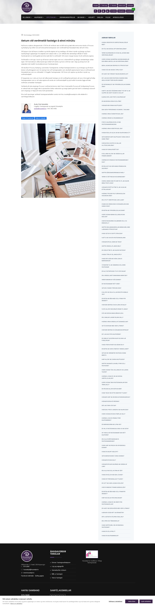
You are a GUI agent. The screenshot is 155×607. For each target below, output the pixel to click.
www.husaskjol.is (28, 574)
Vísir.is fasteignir (57, 579)
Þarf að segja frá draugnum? (112, 499)
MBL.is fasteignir (57, 575)
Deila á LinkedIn (41, 118)
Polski (108, 17)
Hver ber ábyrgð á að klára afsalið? (114, 305)
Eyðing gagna (39, 577)
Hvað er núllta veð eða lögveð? (112, 476)
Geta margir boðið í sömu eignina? (113, 457)
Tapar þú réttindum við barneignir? (113, 177)
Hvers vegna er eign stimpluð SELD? (113, 415)
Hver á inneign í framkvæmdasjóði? (114, 488)
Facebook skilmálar (27, 577)
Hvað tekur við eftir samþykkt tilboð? (114, 394)
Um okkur (80, 17)
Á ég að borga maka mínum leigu (112, 314)
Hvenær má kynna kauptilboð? (112, 105)
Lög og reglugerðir (58, 568)
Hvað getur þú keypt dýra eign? (112, 234)
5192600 (113, 11)
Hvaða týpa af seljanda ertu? (112, 255)
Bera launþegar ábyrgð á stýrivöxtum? (115, 65)
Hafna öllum (131, 601)
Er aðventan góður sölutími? (111, 101)
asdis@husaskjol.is (40, 109)
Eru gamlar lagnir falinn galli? (112, 318)
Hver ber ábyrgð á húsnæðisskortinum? (115, 330)
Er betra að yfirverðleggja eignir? (113, 211)
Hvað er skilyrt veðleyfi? (110, 452)
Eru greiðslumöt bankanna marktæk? (114, 276)
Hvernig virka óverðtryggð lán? (112, 114)
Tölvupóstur (121, 11)
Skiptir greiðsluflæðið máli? (111, 246)
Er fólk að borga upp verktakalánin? (114, 49)
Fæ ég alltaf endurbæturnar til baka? (115, 309)
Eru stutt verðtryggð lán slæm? (113, 200)
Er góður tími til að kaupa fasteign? (114, 251)
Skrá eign (103, 5)
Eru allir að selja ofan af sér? (112, 471)
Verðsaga (130, 5)
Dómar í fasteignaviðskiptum (61, 564)
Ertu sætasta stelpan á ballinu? (113, 518)
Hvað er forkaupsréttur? (110, 150)
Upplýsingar (51, 17)
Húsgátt (96, 5)
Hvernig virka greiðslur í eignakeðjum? (115, 322)
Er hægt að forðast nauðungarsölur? (115, 74)
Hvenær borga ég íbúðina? (110, 402)
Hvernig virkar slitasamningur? (112, 118)
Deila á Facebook (27, 118)
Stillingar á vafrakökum (115, 601)
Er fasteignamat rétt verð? (111, 284)
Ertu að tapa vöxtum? (109, 406)
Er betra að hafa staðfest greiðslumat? (115, 349)
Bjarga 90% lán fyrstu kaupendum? (114, 97)
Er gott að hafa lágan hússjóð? (113, 484)
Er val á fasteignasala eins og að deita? (115, 429)
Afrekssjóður (118, 17)
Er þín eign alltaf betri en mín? (112, 389)
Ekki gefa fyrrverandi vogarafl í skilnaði (115, 110)
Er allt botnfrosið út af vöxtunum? (114, 272)
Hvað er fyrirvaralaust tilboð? (112, 480)
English (100, 17)
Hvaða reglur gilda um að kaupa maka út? (116, 133)
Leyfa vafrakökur (146, 601)
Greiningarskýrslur (67, 17)
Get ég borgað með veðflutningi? (113, 326)
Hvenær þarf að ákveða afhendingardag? (116, 398)
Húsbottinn (130, 11)
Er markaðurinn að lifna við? (111, 425)
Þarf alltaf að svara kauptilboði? (113, 360)
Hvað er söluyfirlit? (108, 532)
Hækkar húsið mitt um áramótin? (113, 513)
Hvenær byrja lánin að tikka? (112, 242)
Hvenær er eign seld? (109, 461)
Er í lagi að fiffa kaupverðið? (111, 335)
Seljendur (26, 17)
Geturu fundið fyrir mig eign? (111, 288)
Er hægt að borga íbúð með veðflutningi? (116, 509)
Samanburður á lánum (59, 571)
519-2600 (26, 568)
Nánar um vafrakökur (16, 603)
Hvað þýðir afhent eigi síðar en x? (113, 345)
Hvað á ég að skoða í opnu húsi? (112, 70)
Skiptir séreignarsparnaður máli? (113, 173)
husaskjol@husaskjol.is (31, 571)
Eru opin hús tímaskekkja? (110, 522)
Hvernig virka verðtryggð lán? (112, 128)
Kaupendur (38, 17)
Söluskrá (113, 5)
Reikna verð (122, 5)
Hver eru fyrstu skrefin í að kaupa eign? (115, 410)
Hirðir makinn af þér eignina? (111, 280)
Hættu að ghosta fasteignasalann (113, 238)
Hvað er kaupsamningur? (110, 537)
